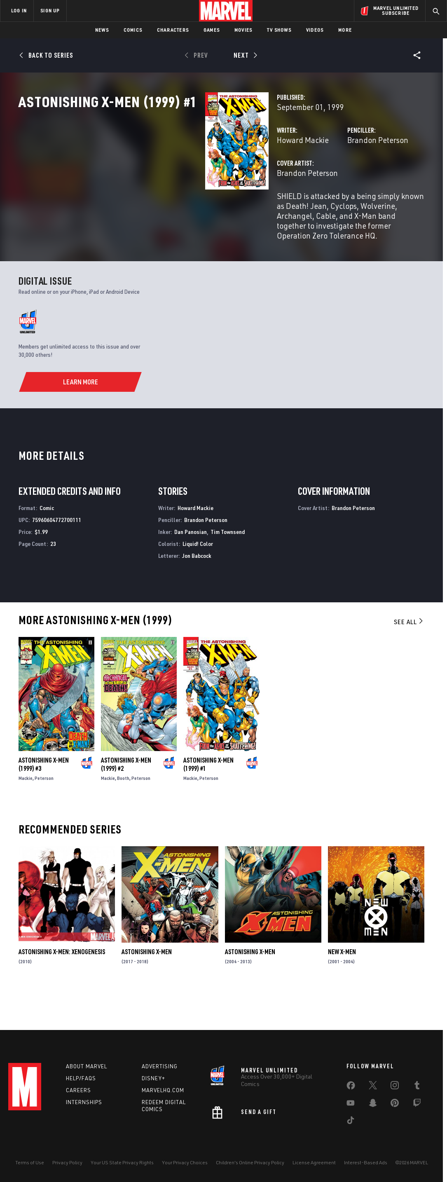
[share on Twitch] (417, 1104)
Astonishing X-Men (147, 987)
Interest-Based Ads (365, 1162)
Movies (243, 30)
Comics (133, 30)
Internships (84, 1102)
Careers (78, 1090)
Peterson (44, 813)
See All (409, 657)
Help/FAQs (81, 1078)
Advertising (160, 1066)
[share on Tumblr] (417, 1087)
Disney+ (153, 1078)
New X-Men (342, 987)
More (345, 30)
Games (212, 30)
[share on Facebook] (350, 1087)
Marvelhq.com (163, 1090)
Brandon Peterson (312, 176)
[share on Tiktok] (350, 1122)
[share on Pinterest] (395, 1104)
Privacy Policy (67, 1162)
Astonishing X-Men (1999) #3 (44, 799)
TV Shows (279, 30)
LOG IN (19, 10)
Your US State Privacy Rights (122, 1162)
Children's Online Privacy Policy (250, 1162)
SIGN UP (49, 10)
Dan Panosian (190, 567)
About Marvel (86, 1066)
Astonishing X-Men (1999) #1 (208, 799)
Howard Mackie (172, 176)
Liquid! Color (198, 578)
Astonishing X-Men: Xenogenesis (62, 987)
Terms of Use (29, 1162)
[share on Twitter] (373, 1087)
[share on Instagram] (395, 1087)
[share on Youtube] (350, 1104)
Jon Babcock (196, 590)
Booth (123, 813)
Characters (173, 30)
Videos (314, 30)
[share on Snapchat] (373, 1104)
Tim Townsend (228, 567)
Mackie (26, 813)
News (102, 30)
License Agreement (314, 1162)
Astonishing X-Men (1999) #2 (126, 799)
